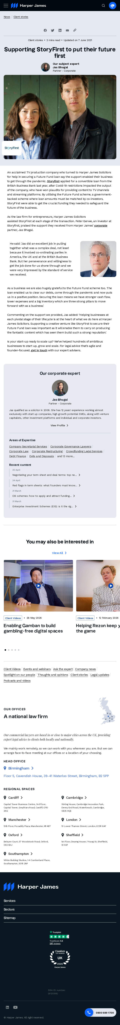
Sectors (9, 909)
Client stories (20, 16)
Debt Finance (17, 466)
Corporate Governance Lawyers (70, 456)
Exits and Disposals (41, 466)
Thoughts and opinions (52, 674)
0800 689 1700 (105, 1012)
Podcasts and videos (17, 680)
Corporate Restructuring (47, 461)
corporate (100, 225)
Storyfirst (53, 181)
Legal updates (99, 674)
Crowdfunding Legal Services (84, 461)
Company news (85, 669)
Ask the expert (63, 669)
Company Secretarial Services (28, 456)
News (7, 16)
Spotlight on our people (19, 674)
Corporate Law (19, 461)
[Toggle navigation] (5, 5)
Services (9, 900)
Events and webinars (37, 669)
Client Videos (12, 669)
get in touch (39, 350)
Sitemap (10, 918)
